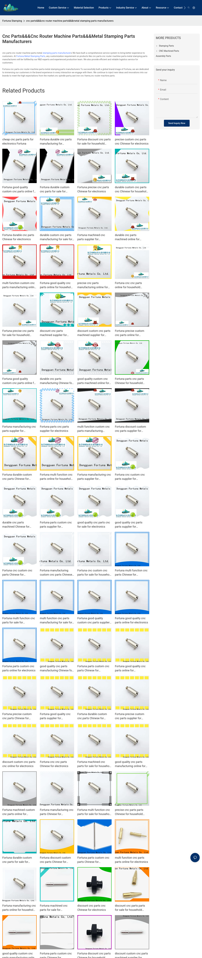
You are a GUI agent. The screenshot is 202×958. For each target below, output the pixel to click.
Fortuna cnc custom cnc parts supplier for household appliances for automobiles (130, 477)
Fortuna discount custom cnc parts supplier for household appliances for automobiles (130, 429)
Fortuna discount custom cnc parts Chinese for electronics (55, 860)
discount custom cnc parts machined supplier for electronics (93, 333)
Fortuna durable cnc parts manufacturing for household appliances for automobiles (56, 142)
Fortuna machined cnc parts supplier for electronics (91, 237)
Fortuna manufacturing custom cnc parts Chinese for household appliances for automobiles (56, 573)
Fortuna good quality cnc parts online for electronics (131, 620)
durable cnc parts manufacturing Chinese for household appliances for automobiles (56, 381)
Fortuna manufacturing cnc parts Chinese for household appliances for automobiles (56, 812)
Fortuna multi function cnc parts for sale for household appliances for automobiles (94, 812)
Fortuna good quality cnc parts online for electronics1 (130, 668)
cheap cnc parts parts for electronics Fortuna (17, 141)
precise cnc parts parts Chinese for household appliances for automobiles (132, 812)
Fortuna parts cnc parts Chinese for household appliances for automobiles (132, 381)
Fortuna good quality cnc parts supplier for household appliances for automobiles (55, 716)
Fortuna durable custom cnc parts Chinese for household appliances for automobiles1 (93, 716)
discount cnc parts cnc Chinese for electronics (91, 907)
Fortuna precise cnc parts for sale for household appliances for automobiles (19, 333)
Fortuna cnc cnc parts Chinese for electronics (54, 764)
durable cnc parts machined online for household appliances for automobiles (130, 237)
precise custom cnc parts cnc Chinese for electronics (131, 141)
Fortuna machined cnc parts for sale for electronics (53, 908)
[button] (185, 7)
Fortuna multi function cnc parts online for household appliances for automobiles (57, 477)
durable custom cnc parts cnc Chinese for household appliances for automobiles (132, 189)
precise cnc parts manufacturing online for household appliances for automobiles (93, 285)
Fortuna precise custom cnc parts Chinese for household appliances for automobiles (18, 716)
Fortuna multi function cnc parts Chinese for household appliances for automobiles (131, 573)
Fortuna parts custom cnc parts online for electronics (18, 668)
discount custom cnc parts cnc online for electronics (18, 764)
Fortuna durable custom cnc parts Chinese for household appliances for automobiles (18, 477)
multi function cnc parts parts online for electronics (131, 859)
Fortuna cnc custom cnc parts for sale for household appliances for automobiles (94, 573)
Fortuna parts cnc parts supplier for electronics (54, 428)
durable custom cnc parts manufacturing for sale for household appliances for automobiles (56, 237)
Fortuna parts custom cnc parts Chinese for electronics (93, 668)
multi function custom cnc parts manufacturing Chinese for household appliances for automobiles (94, 429)
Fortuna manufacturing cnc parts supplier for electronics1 (94, 477)
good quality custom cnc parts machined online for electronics (93, 381)
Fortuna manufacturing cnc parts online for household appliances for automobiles (19, 908)
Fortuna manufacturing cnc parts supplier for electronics (19, 429)
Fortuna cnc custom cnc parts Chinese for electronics (17, 573)
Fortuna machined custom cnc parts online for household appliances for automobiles (18, 812)
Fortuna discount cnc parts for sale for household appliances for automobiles (94, 142)
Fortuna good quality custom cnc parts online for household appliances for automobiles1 (19, 381)
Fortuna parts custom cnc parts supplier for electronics (56, 525)
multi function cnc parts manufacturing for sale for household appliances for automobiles (56, 620)
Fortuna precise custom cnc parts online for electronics (129, 333)
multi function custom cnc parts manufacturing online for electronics (19, 285)
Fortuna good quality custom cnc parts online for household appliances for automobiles (19, 189)
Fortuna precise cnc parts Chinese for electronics (93, 189)
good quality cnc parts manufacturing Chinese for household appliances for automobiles (56, 668)
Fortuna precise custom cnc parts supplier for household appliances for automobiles (130, 716)
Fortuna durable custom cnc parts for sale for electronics (17, 860)
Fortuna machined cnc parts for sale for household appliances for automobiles (94, 764)
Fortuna (20, 56)
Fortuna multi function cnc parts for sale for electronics (18, 620)
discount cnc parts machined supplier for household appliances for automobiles (55, 333)
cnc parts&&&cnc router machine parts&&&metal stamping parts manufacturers (69, 20)
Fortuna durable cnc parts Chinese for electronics (18, 237)
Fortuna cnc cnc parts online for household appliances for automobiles (132, 285)
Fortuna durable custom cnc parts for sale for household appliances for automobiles (55, 189)
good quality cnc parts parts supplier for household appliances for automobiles (130, 525)
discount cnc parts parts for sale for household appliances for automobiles (132, 908)
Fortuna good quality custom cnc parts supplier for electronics (93, 620)
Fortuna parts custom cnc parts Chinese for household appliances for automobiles (93, 860)
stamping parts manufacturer (57, 53)
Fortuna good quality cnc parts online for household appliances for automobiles (57, 285)
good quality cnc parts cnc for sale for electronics (93, 524)
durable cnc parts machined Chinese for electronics (15, 525)
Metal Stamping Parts (34, 56)
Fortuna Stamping (12, 20)
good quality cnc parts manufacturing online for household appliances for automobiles (130, 764)
